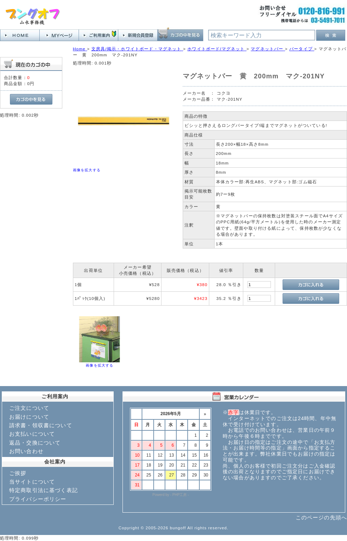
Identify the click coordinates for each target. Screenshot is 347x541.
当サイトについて (32, 482)
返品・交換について (35, 443)
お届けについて (29, 417)
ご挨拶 (17, 473)
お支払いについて (32, 434)
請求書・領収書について (40, 425)
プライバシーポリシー (38, 499)
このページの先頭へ (321, 517)
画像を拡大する (87, 170)
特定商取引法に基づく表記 (43, 490)
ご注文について (29, 408)
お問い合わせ (26, 451)
